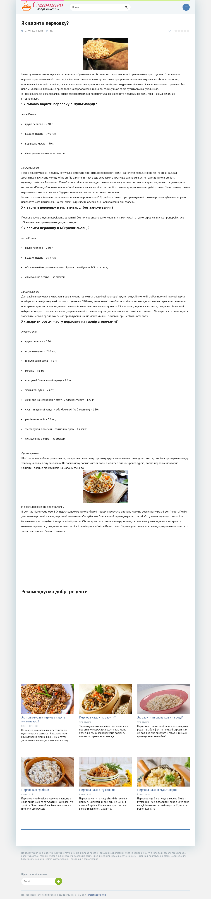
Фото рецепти (85, 722)
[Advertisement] (105, 558)
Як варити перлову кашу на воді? (160, 717)
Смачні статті (27, 794)
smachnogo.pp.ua (97, 894)
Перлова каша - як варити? (97, 717)
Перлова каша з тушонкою (97, 790)
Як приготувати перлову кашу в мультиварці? (43, 719)
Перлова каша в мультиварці (157, 790)
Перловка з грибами (35, 790)
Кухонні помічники (29, 726)
